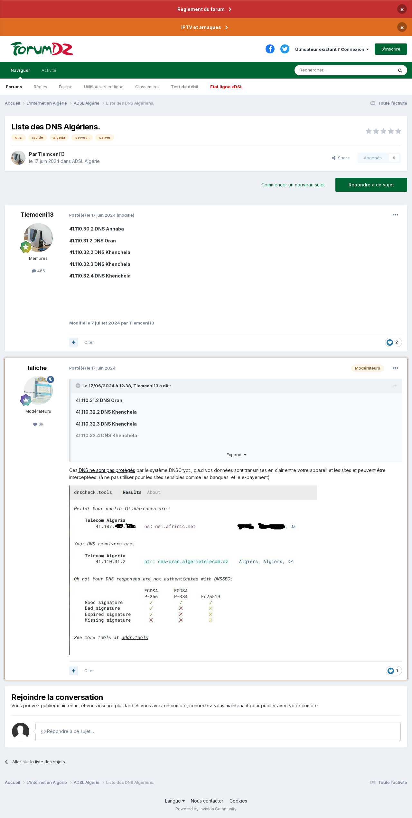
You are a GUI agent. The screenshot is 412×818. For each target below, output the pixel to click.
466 (38, 270)
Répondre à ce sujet (371, 184)
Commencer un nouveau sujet (293, 184)
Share (341, 157)
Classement (147, 86)
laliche (37, 367)
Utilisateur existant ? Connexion (332, 49)
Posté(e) (92, 215)
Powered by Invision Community (206, 808)
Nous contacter (207, 801)
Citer (89, 342)
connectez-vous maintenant (218, 705)
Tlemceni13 (51, 154)
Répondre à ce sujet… (67, 731)
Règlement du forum (201, 9)
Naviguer (20, 73)
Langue (175, 801)
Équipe (65, 86)
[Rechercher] (330, 70)
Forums (14, 86)
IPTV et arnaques (201, 27)
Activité (49, 70)
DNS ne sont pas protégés (106, 470)
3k (38, 424)
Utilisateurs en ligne (104, 86)
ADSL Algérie (86, 161)
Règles (40, 86)
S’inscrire (390, 49)
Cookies (238, 801)
